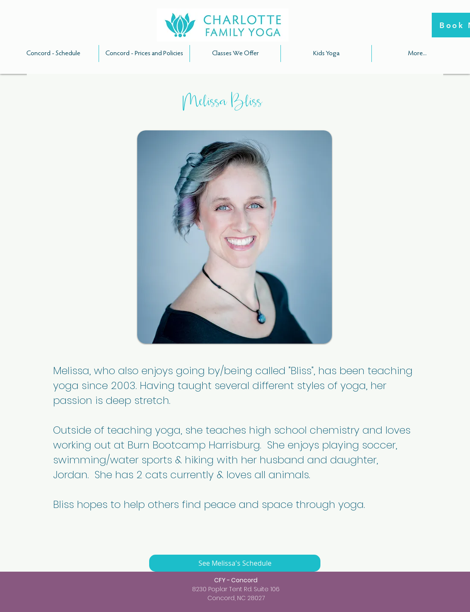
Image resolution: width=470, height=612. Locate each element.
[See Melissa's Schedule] (234, 563)
